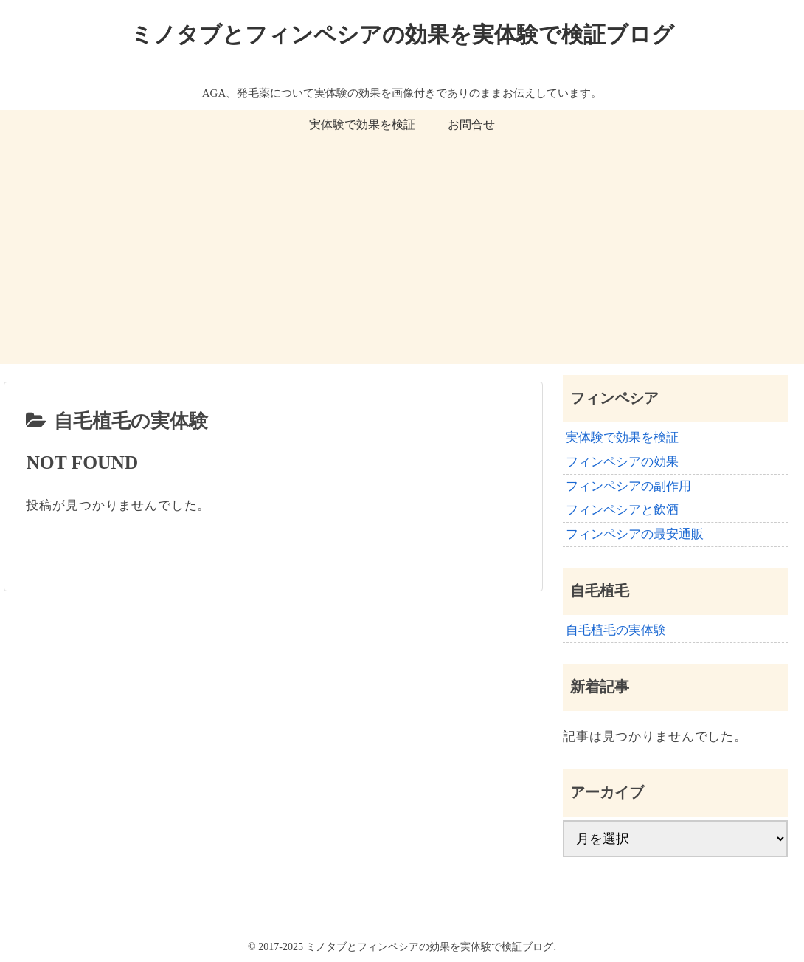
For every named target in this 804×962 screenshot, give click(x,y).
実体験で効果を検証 (622, 437)
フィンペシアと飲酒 (622, 510)
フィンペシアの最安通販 (635, 534)
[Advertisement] (402, 260)
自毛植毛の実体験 (616, 630)
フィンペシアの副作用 (628, 486)
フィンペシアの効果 (622, 462)
